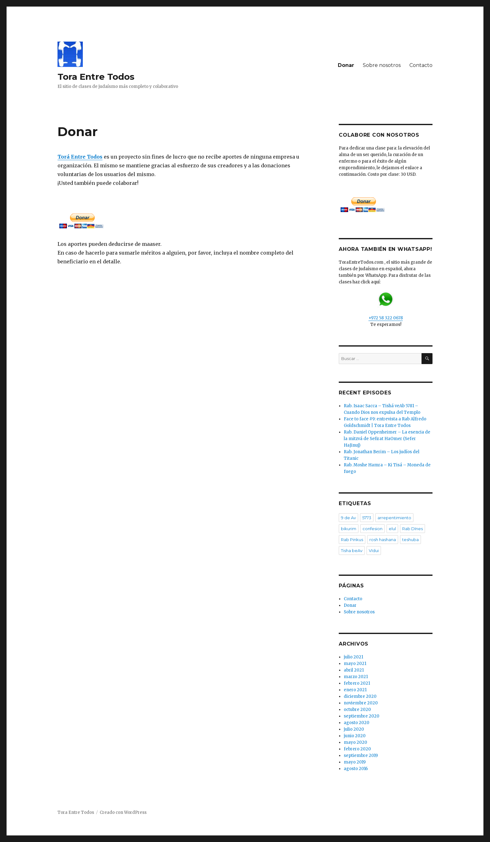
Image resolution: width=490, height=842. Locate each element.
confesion (372, 528)
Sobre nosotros (382, 65)
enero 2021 (355, 689)
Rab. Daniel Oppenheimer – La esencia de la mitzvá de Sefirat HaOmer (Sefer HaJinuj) (387, 438)
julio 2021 (353, 657)
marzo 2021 (356, 676)
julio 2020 (354, 729)
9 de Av (348, 517)
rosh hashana (382, 539)
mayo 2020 (355, 742)
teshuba (410, 539)
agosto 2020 (356, 722)
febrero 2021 (357, 683)
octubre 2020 (357, 709)
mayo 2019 (355, 762)
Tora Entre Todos (96, 76)
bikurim (348, 528)
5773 (366, 517)
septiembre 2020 (361, 716)
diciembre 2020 (360, 696)
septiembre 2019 (361, 755)
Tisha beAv (351, 550)
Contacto (420, 65)
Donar (346, 65)
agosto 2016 (356, 768)
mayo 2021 (355, 663)
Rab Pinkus (352, 539)
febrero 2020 (357, 749)
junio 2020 (355, 735)
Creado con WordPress (123, 812)
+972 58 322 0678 (385, 306)
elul (392, 528)
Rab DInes (412, 528)
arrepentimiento (394, 517)
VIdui (374, 550)
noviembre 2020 (361, 703)
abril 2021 (354, 670)
